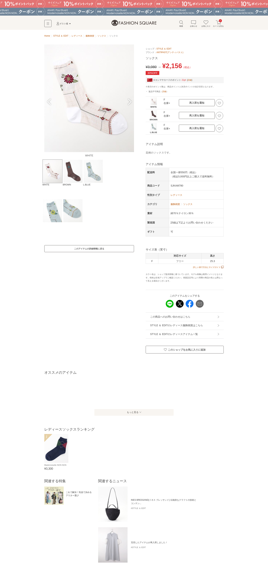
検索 (181, 24)
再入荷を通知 (196, 104)
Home (47, 37)
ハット (48, 544)
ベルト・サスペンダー (79, 550)
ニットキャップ (115, 544)
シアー (64, 526)
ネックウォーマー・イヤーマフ (202, 544)
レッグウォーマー (54, 556)
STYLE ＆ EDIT (163, 50)
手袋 (95, 550)
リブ (55, 526)
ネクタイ (105, 550)
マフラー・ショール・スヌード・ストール (163, 544)
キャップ (59, 544)
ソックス (149, 550)
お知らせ (193, 24)
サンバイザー (132, 544)
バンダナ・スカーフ (55, 550)
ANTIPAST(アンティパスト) (169, 53)
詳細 (190, 81)
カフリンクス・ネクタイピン (128, 550)
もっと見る (132, 413)
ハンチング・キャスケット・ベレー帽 (86, 544)
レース (84, 526)
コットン (95, 526)
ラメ (47, 526)
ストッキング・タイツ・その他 (172, 550)
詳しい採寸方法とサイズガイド (207, 268)
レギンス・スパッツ (200, 550)
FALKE (74, 526)
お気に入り (205, 24)
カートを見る (218, 24)
